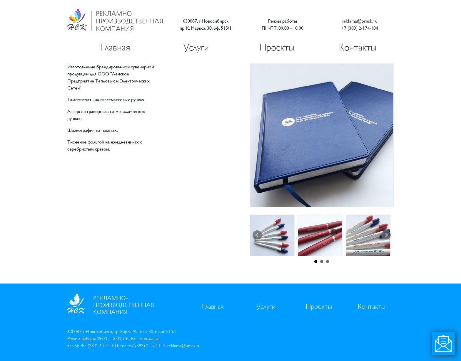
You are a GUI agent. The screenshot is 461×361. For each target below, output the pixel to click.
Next (386, 235)
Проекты (277, 47)
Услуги (196, 47)
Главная (115, 47)
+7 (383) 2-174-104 (359, 28)
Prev (257, 235)
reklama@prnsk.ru (360, 21)
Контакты (357, 47)
